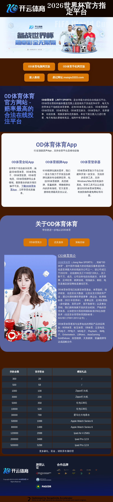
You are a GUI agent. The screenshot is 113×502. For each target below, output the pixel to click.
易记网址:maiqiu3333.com (68, 77)
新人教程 (34, 77)
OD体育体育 (64, 262)
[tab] (35, 242)
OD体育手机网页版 (74, 66)
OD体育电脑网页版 (39, 66)
